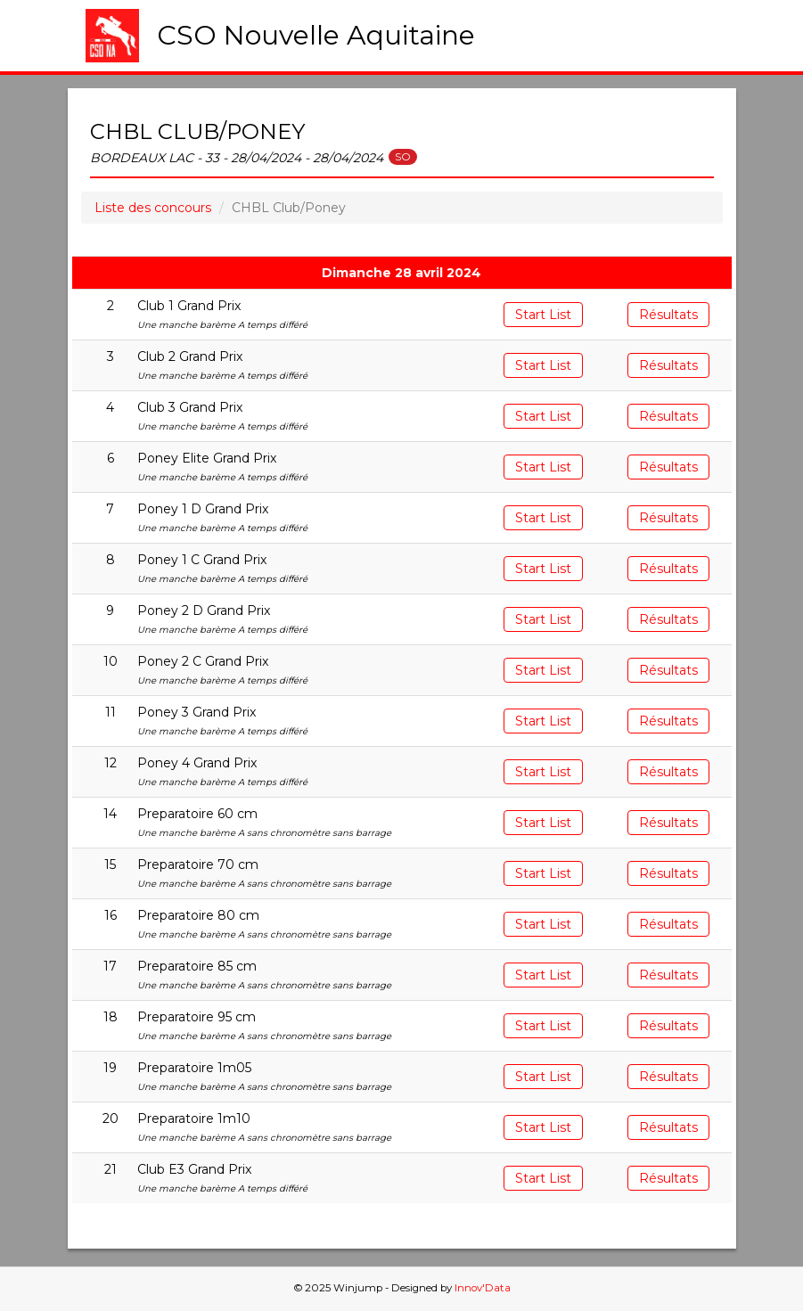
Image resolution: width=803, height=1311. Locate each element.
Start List (543, 315)
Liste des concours (152, 208)
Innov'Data (483, 1288)
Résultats (668, 315)
